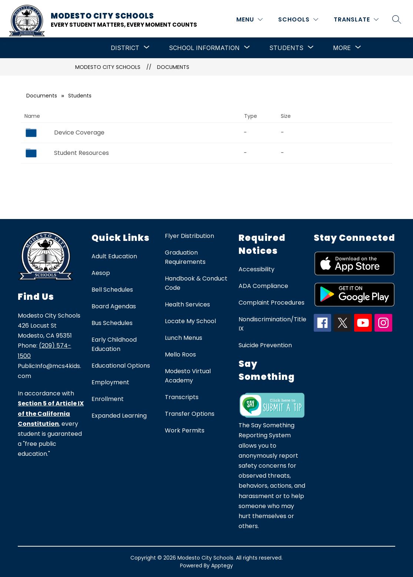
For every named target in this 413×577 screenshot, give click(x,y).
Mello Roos (180, 354)
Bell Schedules (112, 289)
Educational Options (120, 365)
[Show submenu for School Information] (204, 47)
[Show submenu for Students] (286, 47)
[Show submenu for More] (342, 47)
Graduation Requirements (185, 257)
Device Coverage (79, 132)
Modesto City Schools (107, 67)
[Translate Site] (356, 19)
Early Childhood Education (114, 344)
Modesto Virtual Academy (188, 376)
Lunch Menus (183, 338)
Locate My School (190, 321)
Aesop (100, 273)
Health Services (187, 304)
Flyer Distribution (189, 236)
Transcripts (182, 397)
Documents (173, 67)
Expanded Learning (119, 415)
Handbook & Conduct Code (196, 283)
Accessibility (256, 269)
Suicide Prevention (265, 345)
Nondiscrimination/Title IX (272, 324)
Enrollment (107, 399)
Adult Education (114, 256)
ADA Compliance (263, 286)
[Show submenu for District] (125, 47)
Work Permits (184, 430)
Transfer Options (189, 413)
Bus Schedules (112, 323)
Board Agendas (113, 306)
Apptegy (222, 565)
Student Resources (81, 153)
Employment (110, 382)
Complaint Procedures (271, 302)
